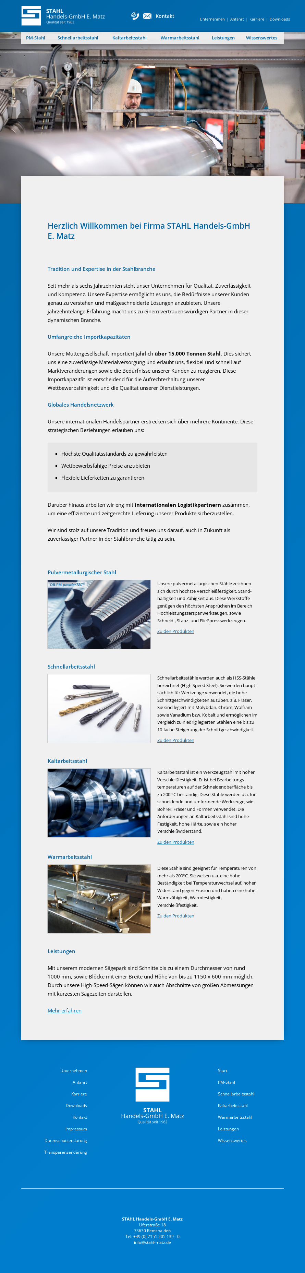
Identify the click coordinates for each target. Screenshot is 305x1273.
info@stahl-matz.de (152, 1242)
